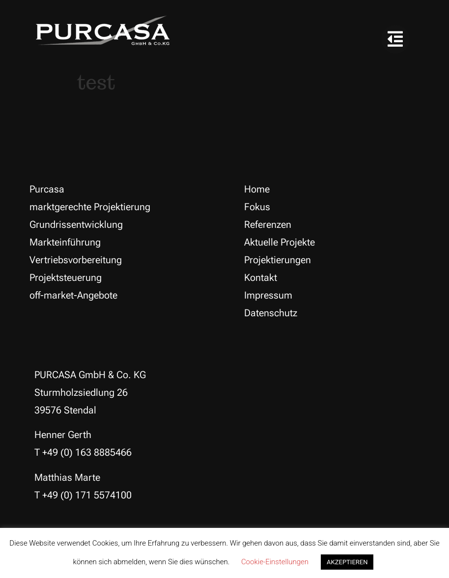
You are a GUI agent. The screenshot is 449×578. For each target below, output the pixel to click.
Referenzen (267, 224)
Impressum (268, 295)
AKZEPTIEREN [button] (347, 562)
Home (257, 189)
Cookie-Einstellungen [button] (275, 561)
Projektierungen (277, 260)
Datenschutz (270, 313)
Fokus (257, 207)
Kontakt (260, 277)
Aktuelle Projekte (279, 242)
